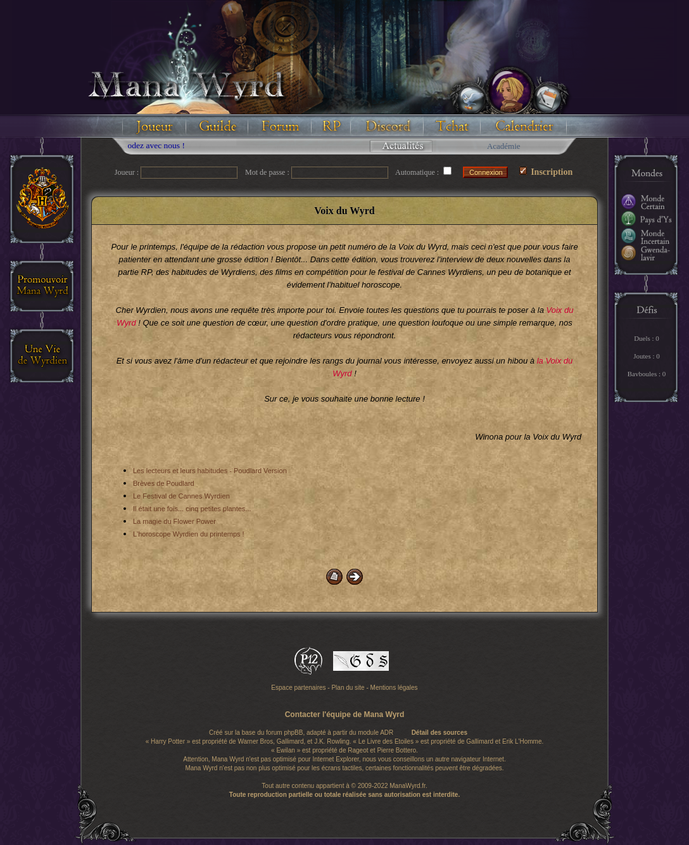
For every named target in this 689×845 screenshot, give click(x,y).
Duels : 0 (646, 338)
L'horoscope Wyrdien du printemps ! (188, 534)
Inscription (546, 172)
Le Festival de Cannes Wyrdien (181, 496)
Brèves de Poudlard (163, 483)
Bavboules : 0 (647, 374)
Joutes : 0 (646, 356)
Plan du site (347, 687)
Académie (504, 146)
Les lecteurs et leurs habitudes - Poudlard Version (210, 470)
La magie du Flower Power (174, 521)
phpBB (293, 732)
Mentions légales (394, 687)
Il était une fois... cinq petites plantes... (192, 508)
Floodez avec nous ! (155, 145)
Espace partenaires (298, 687)
